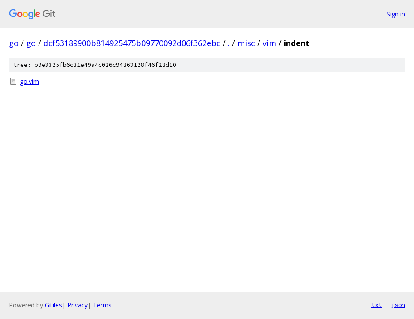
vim (269, 43)
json (398, 305)
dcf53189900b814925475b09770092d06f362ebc (132, 43)
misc (246, 43)
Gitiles (53, 305)
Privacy (77, 305)
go (14, 43)
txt (376, 305)
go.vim (29, 81)
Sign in (396, 14)
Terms (102, 305)
